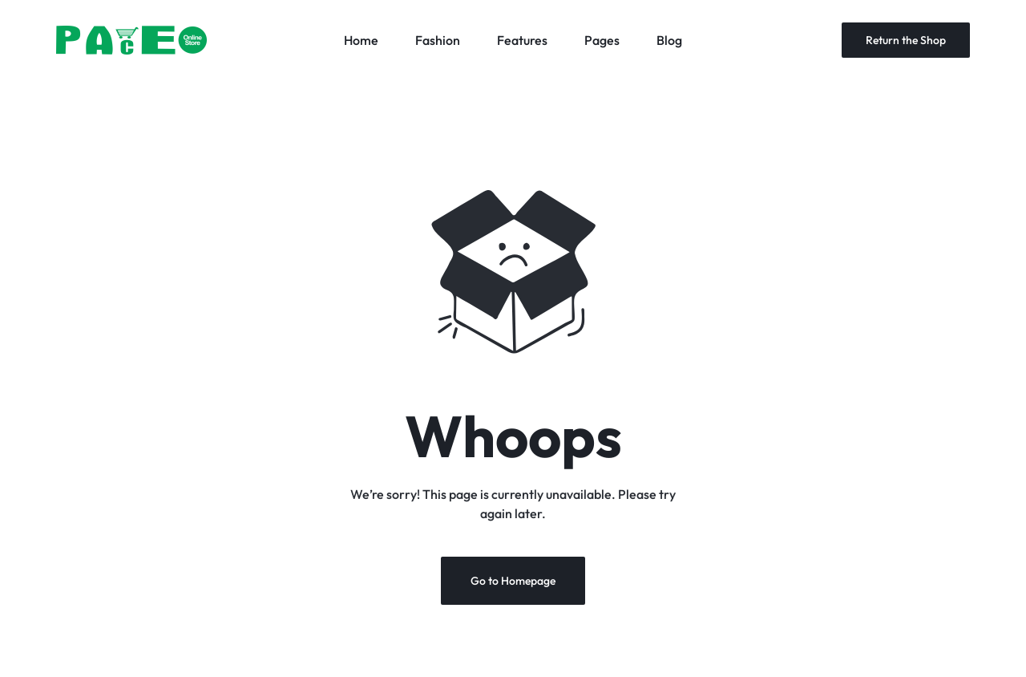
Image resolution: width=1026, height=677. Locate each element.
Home (361, 40)
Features (522, 40)
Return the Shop (906, 40)
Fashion (437, 40)
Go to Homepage (513, 581)
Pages (602, 40)
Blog (669, 40)
